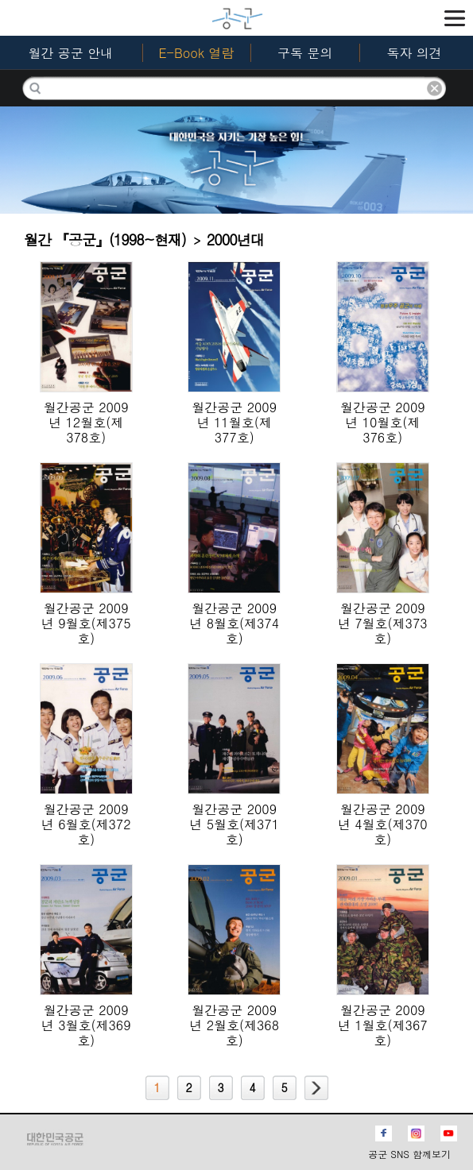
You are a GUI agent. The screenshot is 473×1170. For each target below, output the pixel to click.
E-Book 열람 (196, 53)
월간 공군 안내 (70, 53)
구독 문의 (304, 53)
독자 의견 (413, 53)
